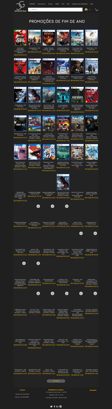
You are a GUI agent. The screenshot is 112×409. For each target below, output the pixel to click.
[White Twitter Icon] (51, 406)
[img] (90, 394)
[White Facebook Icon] (54, 406)
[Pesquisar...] (55, 9)
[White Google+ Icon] (57, 406)
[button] (96, 9)
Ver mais (56, 381)
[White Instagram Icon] (60, 406)
